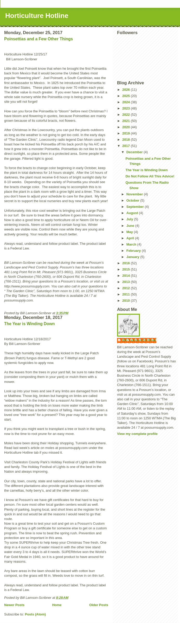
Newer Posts (14, 605)
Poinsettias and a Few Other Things (38, 39)
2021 (126, 121)
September (135, 207)
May (130, 232)
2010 (126, 301)
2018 (126, 140)
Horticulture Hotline (36, 16)
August (132, 213)
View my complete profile (137, 434)
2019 (126, 133)
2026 (126, 90)
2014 (126, 276)
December (135, 152)
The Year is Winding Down (29, 324)
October (133, 200)
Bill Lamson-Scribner (139, 340)
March (131, 244)
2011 (126, 294)
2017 (126, 146)
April (130, 238)
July (130, 219)
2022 (126, 115)
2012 (126, 288)
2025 (126, 96)
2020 (126, 127)
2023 (126, 108)
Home (56, 605)
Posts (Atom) (35, 614)
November (135, 194)
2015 (126, 269)
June (130, 226)
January (133, 257)
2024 (126, 102)
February (134, 251)
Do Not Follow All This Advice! (149, 176)
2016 (126, 263)
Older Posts (98, 605)
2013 (126, 282)
